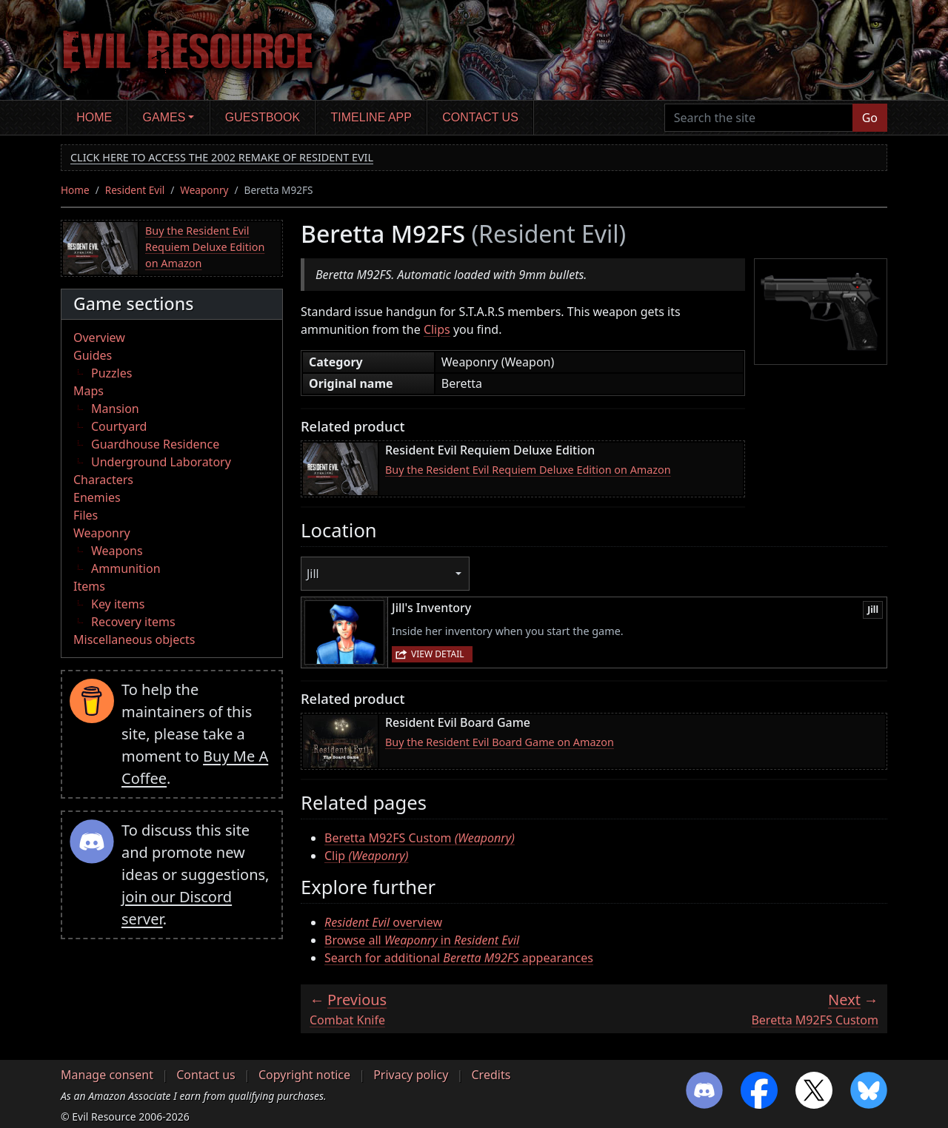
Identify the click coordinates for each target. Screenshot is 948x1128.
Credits (490, 1075)
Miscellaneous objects (134, 639)
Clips (437, 329)
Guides (92, 355)
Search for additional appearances (458, 958)
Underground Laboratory (161, 462)
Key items (117, 604)
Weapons (117, 551)
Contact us (480, 117)
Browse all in (421, 940)
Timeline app (371, 117)
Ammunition (126, 568)
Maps (88, 391)
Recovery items (133, 622)
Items (89, 586)
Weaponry (204, 190)
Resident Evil (135, 190)
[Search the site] (758, 118)
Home (94, 117)
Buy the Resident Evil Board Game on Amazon (499, 742)
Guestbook (262, 117)
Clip (366, 855)
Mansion (115, 408)
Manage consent (107, 1075)
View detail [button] (437, 654)
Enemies (97, 497)
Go (870, 118)
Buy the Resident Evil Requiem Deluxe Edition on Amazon (204, 246)
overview (383, 922)
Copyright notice (304, 1075)
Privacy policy (410, 1075)
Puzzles (111, 373)
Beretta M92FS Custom (419, 838)
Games (164, 117)
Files (85, 515)
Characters (103, 479)
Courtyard (119, 426)
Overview (99, 337)
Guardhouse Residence (155, 444)
